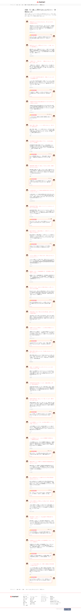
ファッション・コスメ (33, 596)
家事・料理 (25, 602)
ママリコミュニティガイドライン (55, 602)
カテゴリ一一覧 (43, 600)
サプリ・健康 (25, 605)
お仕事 (24, 601)
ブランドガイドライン (44, 597)
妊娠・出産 (25, 596)
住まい (24, 600)
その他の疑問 (32, 602)
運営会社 (51, 596)
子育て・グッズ (25, 597)
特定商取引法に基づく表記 (54, 601)
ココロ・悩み (32, 597)
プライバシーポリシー (53, 600)
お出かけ (31, 600)
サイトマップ (43, 601)
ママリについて (43, 596)
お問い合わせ (52, 597)
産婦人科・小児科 (33, 601)
